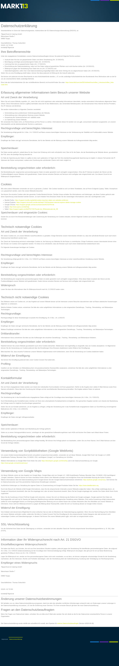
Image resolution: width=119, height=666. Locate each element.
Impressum (5, 639)
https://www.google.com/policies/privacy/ (14, 463)
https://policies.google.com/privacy (94, 480)
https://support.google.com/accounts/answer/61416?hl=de (35, 204)
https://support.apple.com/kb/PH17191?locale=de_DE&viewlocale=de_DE (33, 209)
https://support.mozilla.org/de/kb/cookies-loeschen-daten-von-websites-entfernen (41, 200)
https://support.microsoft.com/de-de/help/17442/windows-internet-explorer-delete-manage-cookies (48, 202)
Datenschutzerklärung (15, 639)
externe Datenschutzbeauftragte (67, 623)
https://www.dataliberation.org (89, 485)
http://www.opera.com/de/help (19, 207)
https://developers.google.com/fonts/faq (54, 461)
